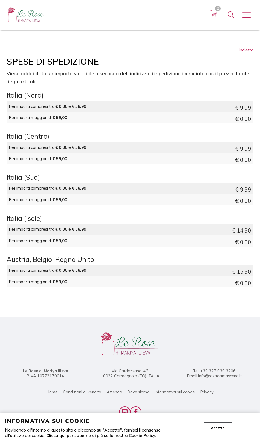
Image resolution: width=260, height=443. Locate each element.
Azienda (114, 392)
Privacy (207, 392)
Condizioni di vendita (82, 392)
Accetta (218, 427)
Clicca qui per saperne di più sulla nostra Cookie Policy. (102, 435)
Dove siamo (138, 392)
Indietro (246, 50)
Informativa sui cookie (175, 392)
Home (52, 392)
